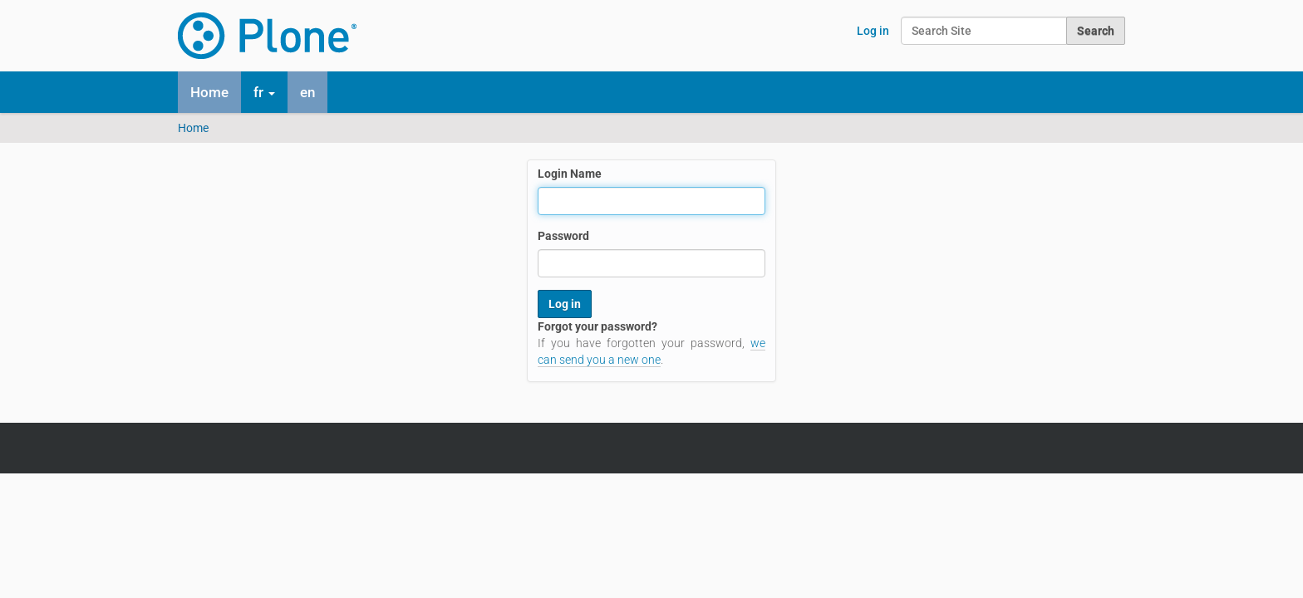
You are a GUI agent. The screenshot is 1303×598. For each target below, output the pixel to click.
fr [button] (264, 92)
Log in (873, 30)
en (307, 92)
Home (209, 92)
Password (563, 236)
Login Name (570, 173)
